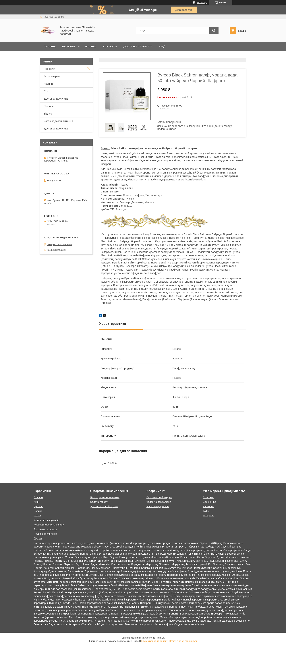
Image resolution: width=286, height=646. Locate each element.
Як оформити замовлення (104, 497)
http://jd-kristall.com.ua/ (59, 244)
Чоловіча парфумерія (158, 502)
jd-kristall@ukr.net (56, 249)
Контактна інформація (46, 520)
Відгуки (48, 113)
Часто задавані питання (58, 121)
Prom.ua (160, 638)
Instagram (208, 515)
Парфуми (68, 46)
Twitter (206, 511)
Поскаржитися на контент (154, 641)
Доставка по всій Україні (104, 506)
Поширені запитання (45, 533)
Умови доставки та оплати (49, 524)
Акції (162, 46)
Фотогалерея (52, 76)
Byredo (105, 148)
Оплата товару (99, 502)
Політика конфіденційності (183, 641)
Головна (49, 46)
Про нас (90, 46)
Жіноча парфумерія (157, 506)
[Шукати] (214, 30)
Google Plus (209, 502)
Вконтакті (208, 497)
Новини (48, 83)
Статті (47, 91)
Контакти (110, 46)
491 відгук (202, 2)
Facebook (208, 506)
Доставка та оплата (137, 46)
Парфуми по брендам (159, 497)
